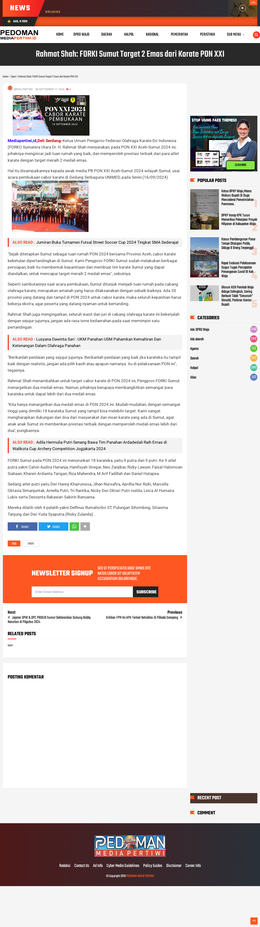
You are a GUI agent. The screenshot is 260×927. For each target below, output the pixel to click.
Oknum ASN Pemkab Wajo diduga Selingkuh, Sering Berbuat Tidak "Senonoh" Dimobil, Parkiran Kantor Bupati (237, 296)
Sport (31, 543)
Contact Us (81, 866)
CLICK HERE (241, 166)
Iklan (193, 378)
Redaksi (65, 866)
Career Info (193, 866)
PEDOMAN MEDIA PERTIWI (140, 876)
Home (60, 34)
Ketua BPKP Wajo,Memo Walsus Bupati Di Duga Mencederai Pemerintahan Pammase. (237, 197)
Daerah (194, 358)
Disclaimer (174, 866)
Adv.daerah (197, 339)
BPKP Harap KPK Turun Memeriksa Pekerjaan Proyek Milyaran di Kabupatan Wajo (239, 219)
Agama (194, 349)
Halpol (194, 368)
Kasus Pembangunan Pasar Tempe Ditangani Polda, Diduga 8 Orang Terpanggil (238, 243)
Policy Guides (152, 866)
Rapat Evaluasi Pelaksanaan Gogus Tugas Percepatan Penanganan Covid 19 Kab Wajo (238, 269)
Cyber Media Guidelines (122, 866)
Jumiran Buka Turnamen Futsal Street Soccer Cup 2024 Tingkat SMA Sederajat (107, 242)
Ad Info (98, 866)
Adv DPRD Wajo (199, 330)
